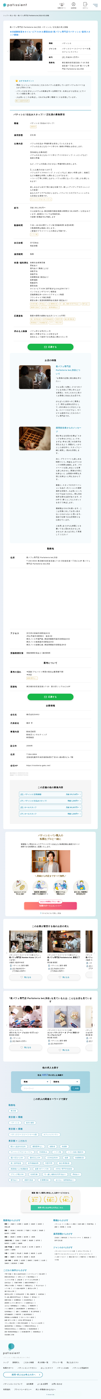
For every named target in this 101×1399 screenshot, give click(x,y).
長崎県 (30, 1260)
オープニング (32, 1274)
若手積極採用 (9, 1314)
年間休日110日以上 (10, 1329)
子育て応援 (8, 1274)
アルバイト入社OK (36, 1323)
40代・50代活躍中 (22, 1323)
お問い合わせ (57, 1384)
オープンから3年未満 (31, 1279)
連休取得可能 (9, 1326)
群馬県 (13, 1233)
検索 (75, 1088)
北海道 (17, 1240)
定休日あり (8, 1282)
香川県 (19, 1257)
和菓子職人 (90, 1224)
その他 (69, 1227)
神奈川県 (20, 1230)
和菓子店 (83, 1257)
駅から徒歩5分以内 (20, 1274)
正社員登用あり (28, 1300)
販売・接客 (81, 1224)
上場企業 (19, 1279)
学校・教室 (92, 1257)
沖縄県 (22, 1263)
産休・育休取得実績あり (12, 1332)
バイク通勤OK (9, 1308)
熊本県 (36, 1260)
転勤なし (24, 1305)
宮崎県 (7, 1263)
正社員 (57, 1237)
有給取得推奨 (33, 1329)
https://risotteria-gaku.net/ (38, 765)
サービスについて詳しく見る (51, 913)
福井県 (38, 1247)
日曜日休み (22, 1329)
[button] (8, 52)
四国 (6, 1257)
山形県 (13, 1243)
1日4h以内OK (20, 1294)
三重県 (33, 1237)
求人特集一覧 (43, 1362)
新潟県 (17, 1247)
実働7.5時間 (18, 1282)
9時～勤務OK (31, 1294)
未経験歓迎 (24, 1311)
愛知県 (13, 1237)
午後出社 (19, 1285)
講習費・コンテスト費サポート (14, 1303)
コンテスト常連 (9, 1279)
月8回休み (19, 1326)
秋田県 (7, 1243)
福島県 (20, 1243)
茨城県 (41, 1230)
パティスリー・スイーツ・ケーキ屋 (65, 1251)
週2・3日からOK (9, 1291)
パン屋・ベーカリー (60, 1257)
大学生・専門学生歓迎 (24, 1320)
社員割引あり (30, 1303)
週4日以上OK (9, 1294)
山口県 (40, 1253)
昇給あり (26, 1297)
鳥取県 (33, 1253)
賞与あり (34, 1297)
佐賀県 (23, 1260)
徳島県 (26, 1257)
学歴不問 (18, 1314)
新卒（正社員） (59, 1240)
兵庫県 (19, 1224)
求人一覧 (13, 15)
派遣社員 (86, 1237)
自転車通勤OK (20, 1308)
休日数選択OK (26, 1332)
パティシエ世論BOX (81, 1368)
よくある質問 (42, 1384)
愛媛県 (13, 1257)
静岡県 (19, 1237)
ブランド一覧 (57, 1362)
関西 (6, 1224)
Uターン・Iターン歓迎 (27, 1317)
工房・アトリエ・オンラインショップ (65, 1254)
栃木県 (7, 1233)
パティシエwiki (63, 1368)
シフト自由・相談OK (19, 1288)
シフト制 (7, 1288)
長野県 (13, 1250)
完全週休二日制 (9, 1334)
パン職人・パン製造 (70, 1224)
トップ (5, 15)
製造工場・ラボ (73, 1257)
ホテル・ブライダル (83, 1251)
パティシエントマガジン (27, 1368)
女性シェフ (21, 1277)
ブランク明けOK (10, 1323)
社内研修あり (9, 1311)
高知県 (33, 1257)
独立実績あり (32, 1277)
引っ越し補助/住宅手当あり (13, 1297)
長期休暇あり (37, 1332)
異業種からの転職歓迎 (11, 1317)
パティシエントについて (12, 1384)
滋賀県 (26, 1224)
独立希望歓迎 (28, 1314)
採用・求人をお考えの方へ (22, 1375)
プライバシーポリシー (23, 1389)
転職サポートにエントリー (50, 904)
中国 (6, 1253)
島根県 (26, 1253)
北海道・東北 (8, 1240)
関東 (6, 1230)
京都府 (33, 1224)
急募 (17, 1311)
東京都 (13, 1230)
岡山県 (19, 1253)
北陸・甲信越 (8, 1247)
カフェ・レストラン (84, 1254)
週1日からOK (32, 1288)
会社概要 (29, 1384)
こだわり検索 (28, 1362)
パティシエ (58, 1224)
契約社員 (64, 1237)
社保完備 (41, 1294)
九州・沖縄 (8, 1260)
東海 (6, 1237)
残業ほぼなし (29, 1285)
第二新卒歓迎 (35, 1311)
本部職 (62, 1227)
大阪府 (13, 1224)
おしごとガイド (47, 1368)
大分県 (43, 1260)
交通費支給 (17, 1300)
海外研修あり (32, 1308)
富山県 (24, 1247)
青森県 (31, 1240)
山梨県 (7, 1250)
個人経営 (42, 1274)
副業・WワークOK (10, 1320)
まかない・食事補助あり (12, 1305)
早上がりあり (40, 1285)
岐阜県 (26, 1237)
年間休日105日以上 (30, 1326)
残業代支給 (8, 1300)
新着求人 (15, 1362)
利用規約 (6, 1389)
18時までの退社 (9, 1285)
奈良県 (40, 1224)
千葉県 (28, 1230)
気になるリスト (73, 1362)
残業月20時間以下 (30, 1282)
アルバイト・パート (75, 1237)
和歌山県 (7, 1227)
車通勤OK (33, 1305)
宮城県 (24, 1240)
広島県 (13, 1253)
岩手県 (38, 1240)
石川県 (31, 1247)
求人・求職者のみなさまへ (46, 1389)
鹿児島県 (14, 1263)
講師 (56, 1227)
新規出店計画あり (10, 1277)
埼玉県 (34, 1230)
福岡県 (16, 1260)
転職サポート (8, 1368)
